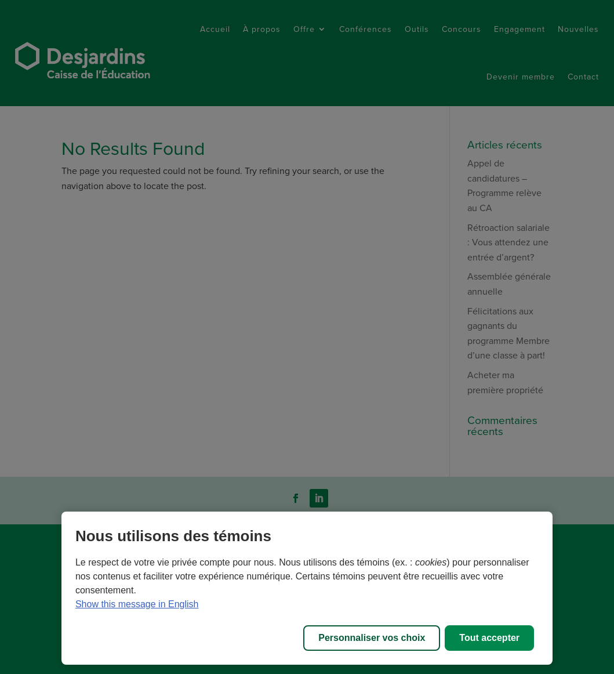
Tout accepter (489, 638)
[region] (307, 588)
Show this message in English (137, 604)
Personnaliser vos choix (371, 638)
